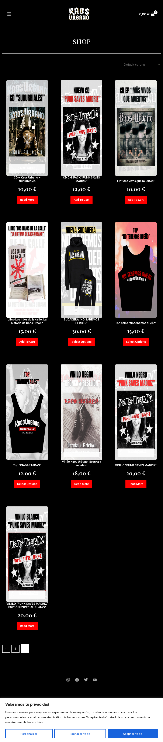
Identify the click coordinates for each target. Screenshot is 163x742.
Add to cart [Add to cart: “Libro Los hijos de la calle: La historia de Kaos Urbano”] (27, 344)
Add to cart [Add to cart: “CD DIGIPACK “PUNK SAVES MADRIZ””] (81, 201)
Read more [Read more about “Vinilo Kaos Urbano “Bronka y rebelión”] (81, 486)
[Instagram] (68, 687)
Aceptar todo (132, 734)
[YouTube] (95, 687)
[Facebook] (77, 687)
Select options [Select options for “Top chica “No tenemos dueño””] (136, 344)
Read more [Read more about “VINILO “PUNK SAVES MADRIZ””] (135, 486)
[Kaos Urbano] (79, 16)
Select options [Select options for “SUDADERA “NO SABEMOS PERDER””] (81, 344)
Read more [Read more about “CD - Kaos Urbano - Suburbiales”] (27, 201)
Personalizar (29, 734)
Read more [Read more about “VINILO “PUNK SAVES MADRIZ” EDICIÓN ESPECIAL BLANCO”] (27, 633)
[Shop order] (141, 65)
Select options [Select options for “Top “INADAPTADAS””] (27, 486)
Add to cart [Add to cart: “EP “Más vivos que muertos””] (136, 201)
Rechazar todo (80, 734)
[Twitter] (86, 687)
